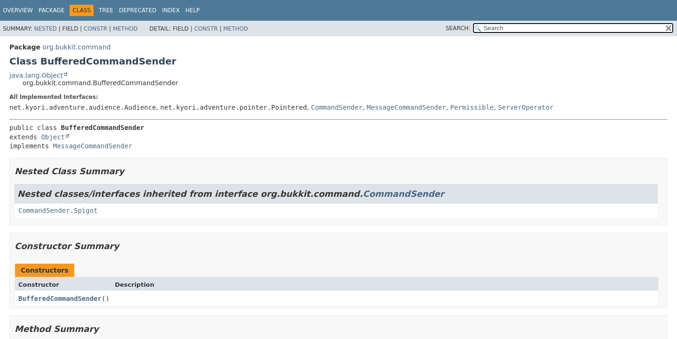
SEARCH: (458, 28)
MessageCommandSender (406, 107)
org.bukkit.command (76, 47)
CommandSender (337, 107)
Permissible (472, 107)
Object (53, 137)
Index (171, 10)
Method (125, 28)
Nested (45, 28)
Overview (18, 10)
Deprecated (138, 10)
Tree (106, 10)
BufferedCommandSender (60, 298)
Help (192, 10)
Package (51, 10)
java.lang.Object (36, 75)
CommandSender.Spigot (58, 210)
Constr (95, 28)
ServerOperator (525, 107)
